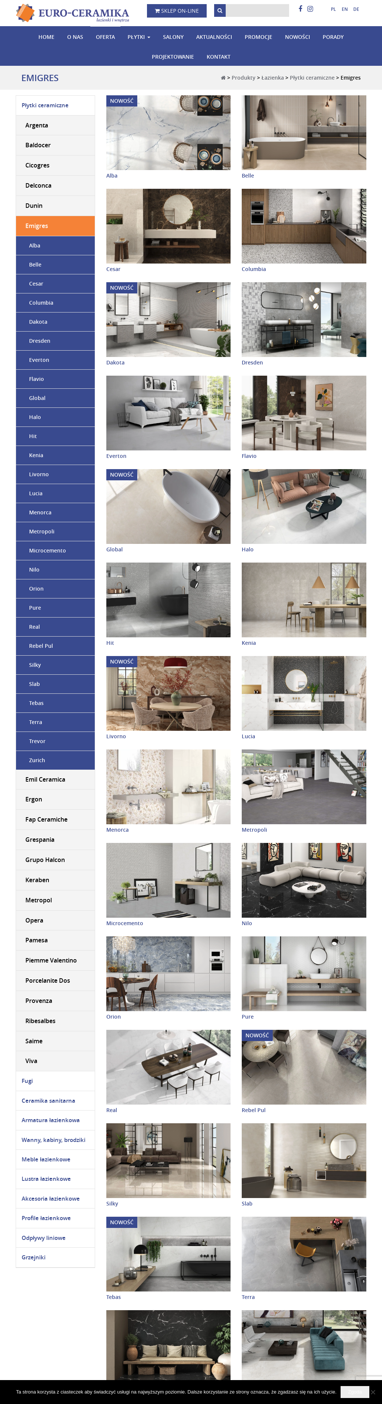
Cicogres (37, 165)
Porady (333, 36)
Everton (116, 455)
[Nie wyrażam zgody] (372, 1392)
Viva (31, 1061)
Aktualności (214, 36)
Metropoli (254, 829)
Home (46, 36)
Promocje (258, 36)
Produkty (244, 77)
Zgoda (355, 1392)
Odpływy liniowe (44, 1238)
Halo (248, 549)
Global (114, 549)
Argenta (36, 125)
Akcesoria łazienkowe (51, 1199)
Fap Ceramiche (46, 819)
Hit (110, 642)
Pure (248, 1016)
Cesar (113, 269)
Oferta (105, 36)
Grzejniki (34, 1257)
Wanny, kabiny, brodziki (53, 1140)
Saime (34, 1041)
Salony (173, 36)
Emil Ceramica (45, 779)
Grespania (39, 839)
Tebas (113, 1296)
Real (111, 1110)
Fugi (27, 1081)
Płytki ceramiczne (312, 77)
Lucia (248, 736)
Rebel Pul (254, 1110)
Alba (112, 175)
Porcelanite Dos (47, 980)
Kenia (249, 642)
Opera (34, 920)
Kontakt (219, 56)
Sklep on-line (177, 10)
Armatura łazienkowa (51, 1120)
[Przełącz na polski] (330, 9)
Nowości (297, 36)
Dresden (252, 362)
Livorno (116, 736)
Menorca (117, 829)
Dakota (115, 362)
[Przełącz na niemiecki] (353, 9)
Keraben (37, 880)
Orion (113, 1016)
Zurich (37, 760)
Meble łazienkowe (46, 1159)
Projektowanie (173, 56)
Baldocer (38, 145)
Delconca (38, 185)
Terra (248, 1296)
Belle (248, 175)
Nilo (247, 923)
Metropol (38, 900)
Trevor (37, 741)
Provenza (38, 1001)
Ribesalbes (40, 1021)
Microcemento (124, 923)
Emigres (36, 226)
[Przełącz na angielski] (342, 9)
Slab (247, 1203)
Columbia (254, 269)
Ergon (33, 799)
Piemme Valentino (51, 960)
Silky (112, 1203)
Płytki (136, 36)
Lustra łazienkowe (46, 1179)
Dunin (34, 205)
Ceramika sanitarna (48, 1101)
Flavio (249, 455)
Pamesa (36, 940)
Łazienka (273, 77)
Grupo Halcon (45, 860)
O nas (75, 36)
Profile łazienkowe (46, 1218)
